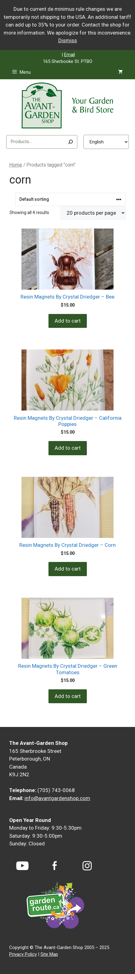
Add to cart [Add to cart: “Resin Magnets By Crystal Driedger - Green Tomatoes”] (68, 696)
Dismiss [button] (67, 40)
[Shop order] (70, 199)
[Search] (70, 142)
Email (69, 54)
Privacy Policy (23, 954)
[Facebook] (54, 865)
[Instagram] (87, 866)
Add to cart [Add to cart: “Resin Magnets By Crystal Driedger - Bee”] (68, 321)
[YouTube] (22, 865)
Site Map (49, 954)
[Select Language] (106, 142)
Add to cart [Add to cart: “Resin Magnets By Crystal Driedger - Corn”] (68, 569)
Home (15, 165)
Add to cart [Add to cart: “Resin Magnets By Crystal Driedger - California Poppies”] (68, 448)
